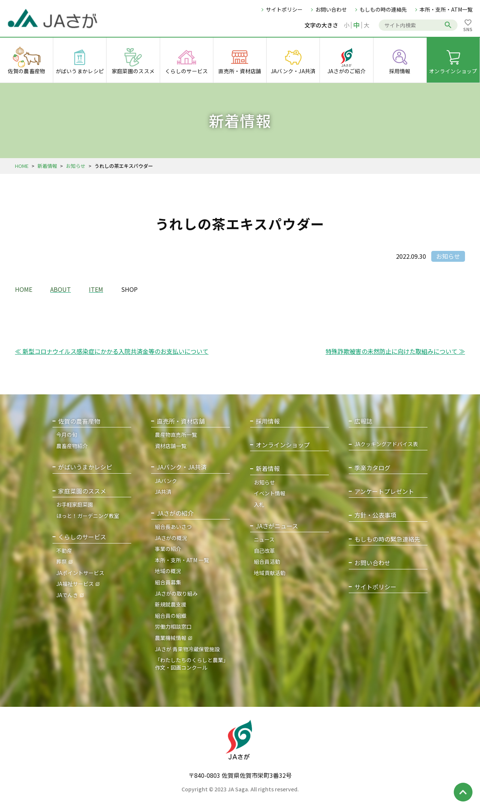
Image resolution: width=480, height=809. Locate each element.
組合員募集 (168, 582)
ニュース (264, 539)
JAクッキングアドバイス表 (386, 444)
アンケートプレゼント (384, 491)
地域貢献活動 (269, 573)
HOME (21, 165)
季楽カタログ (372, 467)
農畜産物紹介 (72, 446)
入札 (259, 504)
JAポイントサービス (80, 573)
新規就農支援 (170, 604)
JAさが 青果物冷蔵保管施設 (187, 649)
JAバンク (166, 480)
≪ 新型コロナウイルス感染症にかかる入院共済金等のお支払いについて (111, 351)
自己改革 (264, 550)
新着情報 (47, 165)
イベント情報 (269, 493)
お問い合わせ (331, 9)
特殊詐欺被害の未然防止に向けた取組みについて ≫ (395, 351)
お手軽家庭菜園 (74, 504)
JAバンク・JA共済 (182, 467)
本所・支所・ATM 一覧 (182, 560)
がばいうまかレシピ (85, 467)
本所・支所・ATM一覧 (446, 9)
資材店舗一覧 (170, 446)
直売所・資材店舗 (181, 421)
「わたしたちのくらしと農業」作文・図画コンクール (191, 663)
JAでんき (67, 595)
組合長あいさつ (173, 526)
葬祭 (61, 561)
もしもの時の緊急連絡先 (387, 539)
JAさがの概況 (171, 538)
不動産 (64, 550)
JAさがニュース (277, 526)
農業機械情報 (170, 637)
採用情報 (268, 421)
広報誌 (363, 421)
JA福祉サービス (75, 583)
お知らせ (76, 165)
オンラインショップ (283, 445)
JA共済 (163, 491)
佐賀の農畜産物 (79, 421)
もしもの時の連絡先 (383, 9)
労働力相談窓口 (173, 626)
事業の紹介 (168, 548)
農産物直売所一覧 (176, 434)
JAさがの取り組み (176, 593)
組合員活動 (267, 561)
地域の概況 (168, 571)
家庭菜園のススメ (82, 491)
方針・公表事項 (375, 515)
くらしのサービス (82, 537)
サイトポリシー (284, 9)
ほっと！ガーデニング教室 (87, 515)
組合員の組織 (170, 615)
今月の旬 (66, 434)
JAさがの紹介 (175, 513)
